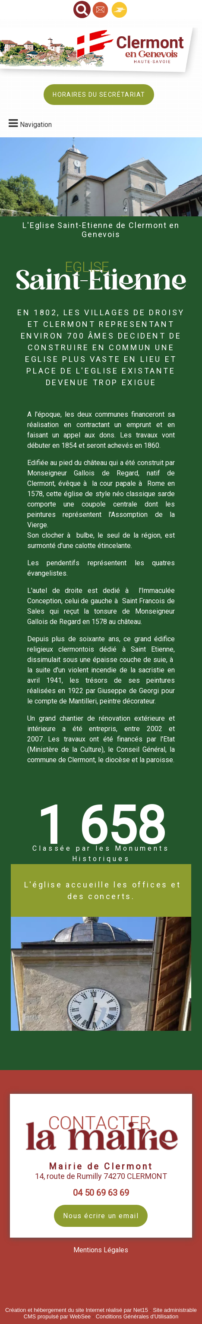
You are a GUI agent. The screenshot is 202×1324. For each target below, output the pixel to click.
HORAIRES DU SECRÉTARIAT (99, 94)
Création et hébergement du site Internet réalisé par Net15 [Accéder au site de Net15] (76, 1310)
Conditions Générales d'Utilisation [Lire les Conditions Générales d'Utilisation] (137, 1316)
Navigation (36, 124)
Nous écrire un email (101, 1216)
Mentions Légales (100, 1250)
